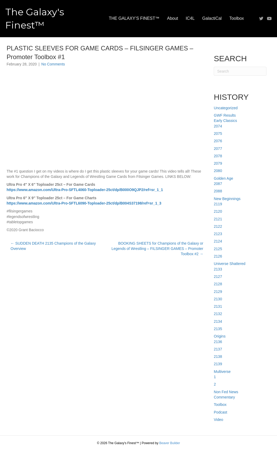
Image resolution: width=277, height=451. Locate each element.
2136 (218, 342)
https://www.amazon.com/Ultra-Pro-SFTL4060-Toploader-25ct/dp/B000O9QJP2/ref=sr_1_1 (85, 190)
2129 (218, 291)
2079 (218, 163)
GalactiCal (212, 18)
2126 (218, 256)
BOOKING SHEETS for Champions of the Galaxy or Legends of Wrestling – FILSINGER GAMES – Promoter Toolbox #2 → (157, 248)
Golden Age (223, 178)
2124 (218, 241)
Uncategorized (225, 108)
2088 (218, 191)
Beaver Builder (169, 443)
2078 (218, 156)
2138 (218, 356)
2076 (218, 141)
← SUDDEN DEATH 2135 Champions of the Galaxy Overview (53, 246)
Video (218, 419)
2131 (218, 306)
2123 (218, 234)
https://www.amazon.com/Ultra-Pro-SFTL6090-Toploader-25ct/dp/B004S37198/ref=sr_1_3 (84, 203)
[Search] (240, 71)
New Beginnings (227, 199)
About (172, 18)
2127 (218, 276)
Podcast (220, 412)
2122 (218, 226)
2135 (218, 329)
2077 (218, 148)
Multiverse (222, 371)
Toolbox (236, 18)
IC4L (190, 18)
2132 (218, 314)
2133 (218, 269)
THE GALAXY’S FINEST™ (134, 18)
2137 (218, 349)
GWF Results (225, 115)
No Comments (53, 64)
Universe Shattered (229, 264)
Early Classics (225, 120)
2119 (218, 204)
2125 (218, 249)
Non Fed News (226, 392)
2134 (218, 321)
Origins (219, 336)
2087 (218, 184)
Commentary (224, 397)
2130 (218, 299)
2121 (218, 219)
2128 (218, 284)
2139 (218, 364)
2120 (218, 211)
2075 (218, 133)
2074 (218, 126)
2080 (218, 171)
